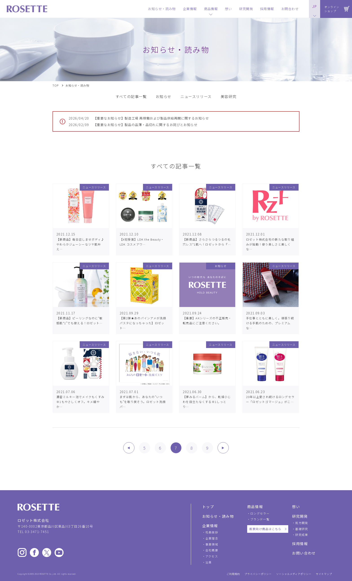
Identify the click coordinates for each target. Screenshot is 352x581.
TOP (56, 85)
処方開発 (301, 523)
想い (296, 506)
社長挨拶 (211, 532)
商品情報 (255, 506)
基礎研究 (301, 529)
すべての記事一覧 (131, 96)
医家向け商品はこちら (265, 529)
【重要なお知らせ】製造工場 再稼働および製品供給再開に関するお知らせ (139, 118)
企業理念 (211, 538)
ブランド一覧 (260, 519)
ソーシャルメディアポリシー (293, 574)
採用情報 (300, 543)
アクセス (211, 556)
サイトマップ (324, 574)
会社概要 (211, 550)
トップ (208, 506)
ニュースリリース (196, 96)
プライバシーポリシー (258, 574)
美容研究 (228, 96)
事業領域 (211, 544)
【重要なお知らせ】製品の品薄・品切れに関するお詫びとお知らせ (133, 125)
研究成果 (301, 535)
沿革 (208, 562)
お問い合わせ (304, 553)
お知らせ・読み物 (218, 516)
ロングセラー (260, 513)
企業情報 (210, 525)
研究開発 (300, 516)
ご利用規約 (233, 574)
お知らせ (164, 96)
